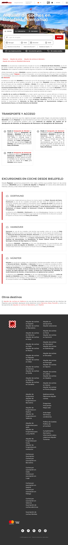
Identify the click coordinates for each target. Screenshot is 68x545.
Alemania (6, 77)
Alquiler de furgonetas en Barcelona (31, 401)
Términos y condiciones (47, 416)
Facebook (28, 530)
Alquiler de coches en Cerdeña (32, 383)
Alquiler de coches (16, 59)
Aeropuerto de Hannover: (55, 131)
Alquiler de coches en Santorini (49, 336)
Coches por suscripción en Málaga (31, 492)
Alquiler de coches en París (49, 332)
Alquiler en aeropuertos (47, 323)
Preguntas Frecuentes (47, 404)
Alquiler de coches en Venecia (32, 368)
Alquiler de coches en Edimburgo (49, 347)
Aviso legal (47, 412)
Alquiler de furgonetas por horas (31, 441)
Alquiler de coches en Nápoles (32, 356)
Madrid (41, 305)
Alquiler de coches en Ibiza (32, 338)
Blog (22, 530)
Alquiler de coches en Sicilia (32, 372)
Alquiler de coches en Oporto (49, 366)
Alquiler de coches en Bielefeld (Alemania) (16, 61)
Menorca (44, 303)
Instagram (45, 530)
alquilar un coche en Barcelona (24, 305)
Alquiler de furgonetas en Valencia (31, 416)
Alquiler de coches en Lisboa (49, 373)
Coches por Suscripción (30, 455)
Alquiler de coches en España (32, 323)
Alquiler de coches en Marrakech (49, 343)
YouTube (39, 530)
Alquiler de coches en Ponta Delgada (49, 388)
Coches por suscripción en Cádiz (31, 470)
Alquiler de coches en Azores (49, 384)
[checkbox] (12, 47)
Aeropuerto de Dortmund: (22, 152)
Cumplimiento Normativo (48, 432)
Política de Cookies (49, 422)
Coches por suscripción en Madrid (31, 485)
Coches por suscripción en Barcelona (31, 461)
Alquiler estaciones (50, 326)
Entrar (58, 2)
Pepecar (5, 59)
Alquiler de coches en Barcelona (32, 327)
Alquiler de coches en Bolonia (32, 379)
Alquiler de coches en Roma (32, 349)
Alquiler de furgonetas (30, 395)
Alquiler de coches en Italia (32, 345)
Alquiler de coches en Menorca (32, 334)
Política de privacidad (47, 425)
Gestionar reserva (29, 2)
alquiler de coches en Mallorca (15, 301)
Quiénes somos (48, 394)
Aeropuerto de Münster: (22, 131)
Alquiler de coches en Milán (32, 361)
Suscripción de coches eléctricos (32, 506)
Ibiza (49, 303)
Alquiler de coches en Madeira (49, 377)
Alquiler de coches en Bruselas (49, 354)
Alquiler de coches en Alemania (34, 59)
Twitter (34, 530)
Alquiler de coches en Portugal (49, 361)
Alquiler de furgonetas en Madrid (31, 410)
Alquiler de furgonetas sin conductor (31, 447)
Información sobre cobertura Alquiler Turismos (49, 437)
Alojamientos (18, 2)
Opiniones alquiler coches (49, 397)
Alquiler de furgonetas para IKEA (31, 425)
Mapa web (47, 408)
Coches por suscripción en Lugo (31, 476)
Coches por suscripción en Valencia (31, 501)
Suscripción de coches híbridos (31, 513)
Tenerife (55, 303)
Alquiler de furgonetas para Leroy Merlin (31, 432)
